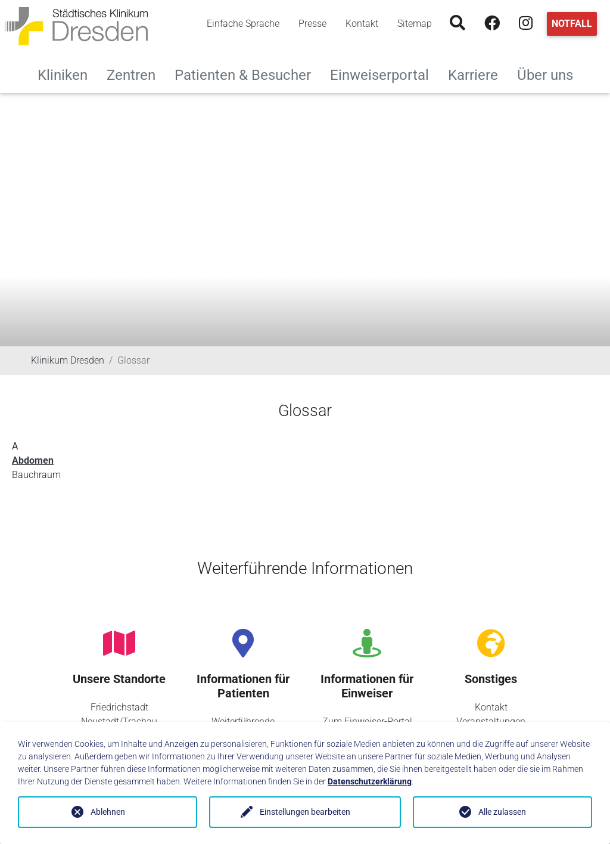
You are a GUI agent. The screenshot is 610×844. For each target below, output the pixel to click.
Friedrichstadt (119, 707)
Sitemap (414, 23)
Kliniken (67, 73)
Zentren (136, 73)
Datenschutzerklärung (370, 781)
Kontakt (362, 23)
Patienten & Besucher (247, 73)
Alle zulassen (502, 812)
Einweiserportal (384, 73)
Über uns (550, 73)
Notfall (572, 23)
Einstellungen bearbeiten (305, 812)
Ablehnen (108, 812)
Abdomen (33, 460)
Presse (312, 23)
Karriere (478, 73)
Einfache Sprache (243, 23)
